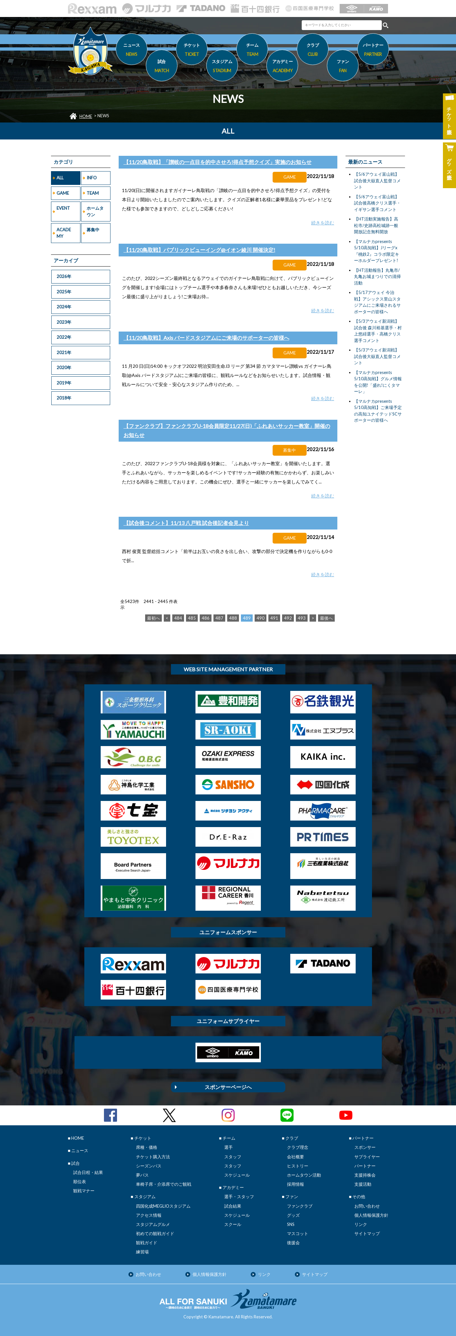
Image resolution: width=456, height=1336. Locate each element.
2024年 (64, 306)
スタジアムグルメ (153, 1224)
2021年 (64, 352)
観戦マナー (83, 1190)
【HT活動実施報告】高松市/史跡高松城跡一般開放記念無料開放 (376, 225)
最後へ (326, 618)
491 (274, 618)
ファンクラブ (299, 1206)
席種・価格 (146, 1147)
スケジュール (237, 1175)
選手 (228, 1147)
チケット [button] (191, 50)
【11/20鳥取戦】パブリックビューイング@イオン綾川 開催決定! (199, 250)
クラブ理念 (297, 1147)
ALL (60, 177)
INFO (92, 177)
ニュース (131, 50)
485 (192, 618)
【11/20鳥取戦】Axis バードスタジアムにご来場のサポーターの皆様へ (206, 337)
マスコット (297, 1233)
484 (178, 618)
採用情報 (295, 1184)
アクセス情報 (148, 1215)
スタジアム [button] (222, 67)
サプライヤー (367, 1156)
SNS (291, 1224)
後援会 (293, 1242)
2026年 (64, 276)
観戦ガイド (146, 1242)
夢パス (142, 1175)
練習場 (142, 1251)
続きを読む (322, 222)
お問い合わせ (367, 1206)
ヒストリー (297, 1165)
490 (260, 618)
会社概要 (295, 1156)
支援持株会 (365, 1175)
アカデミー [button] (282, 67)
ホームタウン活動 (304, 1175)
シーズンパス (148, 1165)
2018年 (64, 397)
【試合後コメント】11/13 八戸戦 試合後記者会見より (186, 523)
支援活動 (362, 1184)
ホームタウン (95, 211)
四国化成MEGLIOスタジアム (163, 1206)
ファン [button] (342, 67)
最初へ (153, 618)
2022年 (64, 337)
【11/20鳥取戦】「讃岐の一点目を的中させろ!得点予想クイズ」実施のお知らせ (218, 162)
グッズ (293, 1215)
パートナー (365, 1165)
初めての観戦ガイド (155, 1233)
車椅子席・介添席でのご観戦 (163, 1184)
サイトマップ (367, 1233)
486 (206, 618)
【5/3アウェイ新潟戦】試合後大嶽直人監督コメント (377, 356)
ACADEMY (64, 233)
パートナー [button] (373, 50)
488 (233, 618)
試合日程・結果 (88, 1172)
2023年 (64, 322)
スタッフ (232, 1156)
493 (302, 618)
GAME (63, 193)
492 (288, 618)
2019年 (64, 382)
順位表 (79, 1181)
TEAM (93, 193)
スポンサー (365, 1147)
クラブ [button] (312, 50)
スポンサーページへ (228, 1087)
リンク (360, 1224)
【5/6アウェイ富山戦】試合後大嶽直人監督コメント (377, 180)
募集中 (93, 229)
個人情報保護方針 (371, 1215)
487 (219, 618)
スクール (232, 1224)
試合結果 (232, 1206)
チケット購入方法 (153, 1156)
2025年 (64, 291)
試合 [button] (161, 67)
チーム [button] (252, 50)
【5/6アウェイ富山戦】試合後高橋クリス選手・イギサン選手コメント (377, 203)
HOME (85, 116)
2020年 (64, 367)
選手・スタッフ (239, 1196)
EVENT (63, 208)
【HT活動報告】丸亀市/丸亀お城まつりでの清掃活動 (377, 276)
